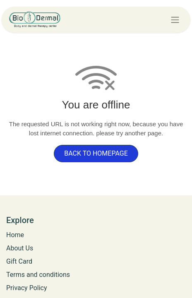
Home (15, 235)
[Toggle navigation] (175, 20)
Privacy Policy (26, 288)
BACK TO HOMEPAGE (96, 153)
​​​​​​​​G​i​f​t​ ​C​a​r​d (19, 261)
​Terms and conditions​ (38, 275)
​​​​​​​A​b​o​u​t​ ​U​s (19, 248)
